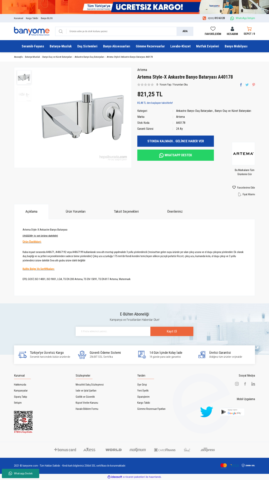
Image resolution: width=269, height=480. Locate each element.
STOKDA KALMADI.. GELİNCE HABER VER (175, 141)
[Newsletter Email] (134, 331)
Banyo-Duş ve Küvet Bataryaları (233, 111)
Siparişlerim (143, 396)
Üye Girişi (142, 384)
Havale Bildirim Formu (87, 408)
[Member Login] (232, 31)
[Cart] (249, 31)
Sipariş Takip (20, 396)
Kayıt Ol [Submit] (172, 331)
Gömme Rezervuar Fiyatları (151, 408)
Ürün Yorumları (76, 211)
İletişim (18, 402)
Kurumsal (18, 18)
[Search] (124, 31)
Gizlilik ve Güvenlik (85, 396)
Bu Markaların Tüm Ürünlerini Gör (244, 172)
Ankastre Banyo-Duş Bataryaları (194, 111)
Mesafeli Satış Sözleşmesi (90, 384)
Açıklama (31, 211)
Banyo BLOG (47, 18)
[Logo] (32, 31)
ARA (185, 31)
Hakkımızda (20, 384)
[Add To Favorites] (237, 188)
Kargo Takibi (32, 18)
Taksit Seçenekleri (126, 211)
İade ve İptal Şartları (86, 390)
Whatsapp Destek (21, 473)
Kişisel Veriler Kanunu (87, 402)
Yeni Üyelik (143, 390)
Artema (142, 70)
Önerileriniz (175, 211)
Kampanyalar (21, 390)
